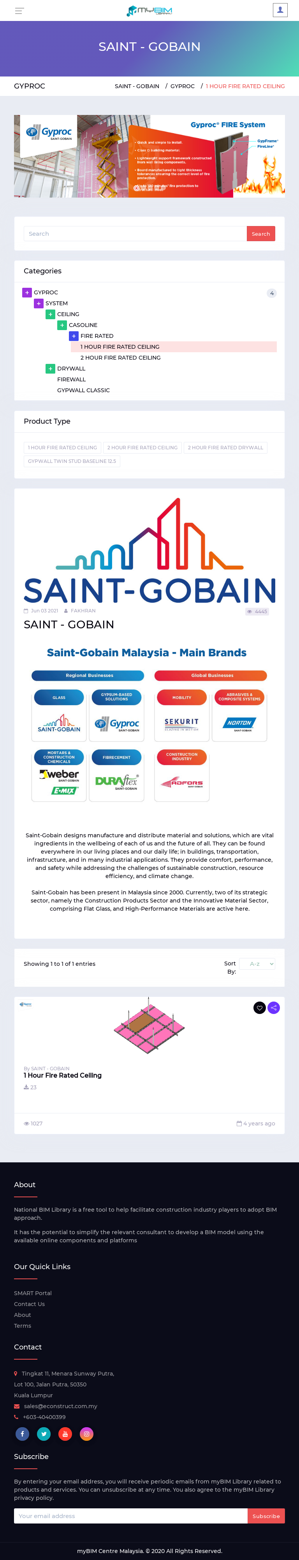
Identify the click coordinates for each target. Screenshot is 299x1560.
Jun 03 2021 (41, 611)
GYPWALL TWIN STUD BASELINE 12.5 (72, 461)
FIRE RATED (91, 335)
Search (261, 234)
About (22, 1314)
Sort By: (230, 967)
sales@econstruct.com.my (55, 1406)
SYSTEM (51, 303)
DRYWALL (65, 368)
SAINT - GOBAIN (137, 86)
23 (30, 1087)
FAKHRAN (80, 611)
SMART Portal (33, 1293)
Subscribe (266, 1516)
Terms (22, 1325)
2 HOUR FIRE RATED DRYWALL (225, 447)
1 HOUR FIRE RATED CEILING (120, 346)
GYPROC (183, 86)
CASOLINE (77, 325)
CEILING (62, 314)
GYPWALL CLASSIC (83, 390)
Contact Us (29, 1304)
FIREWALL (71, 379)
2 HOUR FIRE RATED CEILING (121, 357)
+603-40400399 (40, 1417)
